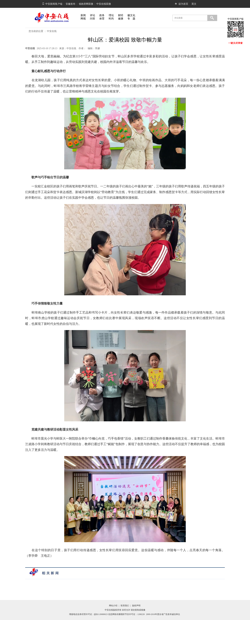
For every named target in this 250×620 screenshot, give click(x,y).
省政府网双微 (86, 4)
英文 (193, 4)
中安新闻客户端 (53, 4)
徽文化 (131, 15)
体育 (102, 18)
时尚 (111, 18)
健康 (120, 18)
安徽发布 (70, 4)
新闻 (83, 15)
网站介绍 (113, 605)
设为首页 (183, 4)
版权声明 (136, 605)
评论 (92, 15)
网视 (83, 18)
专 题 (131, 18)
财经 (120, 15)
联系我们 (125, 605)
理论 (111, 15)
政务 (102, 15)
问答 (92, 18)
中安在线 (52, 31)
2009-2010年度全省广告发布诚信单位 (163, 614)
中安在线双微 (103, 4)
